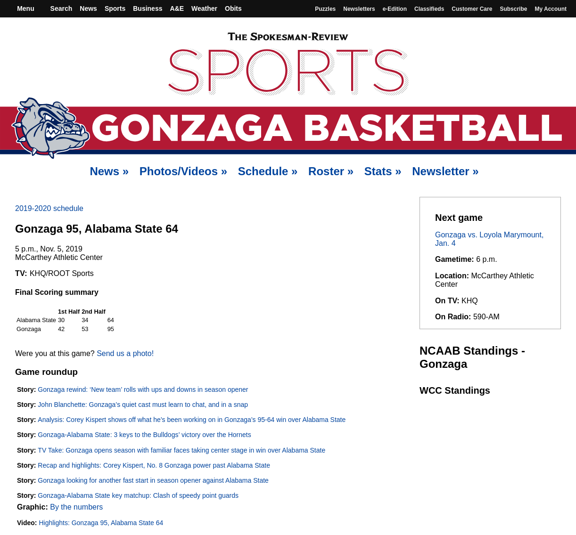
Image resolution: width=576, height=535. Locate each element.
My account (551, 9)
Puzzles (325, 9)
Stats (383, 171)
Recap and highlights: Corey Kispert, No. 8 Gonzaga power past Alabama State (154, 465)
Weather (204, 8)
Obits (233, 8)
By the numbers (76, 507)
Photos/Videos (183, 171)
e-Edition (395, 9)
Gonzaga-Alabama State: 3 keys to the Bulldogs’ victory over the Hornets (144, 434)
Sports (115, 8)
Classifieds (429, 9)
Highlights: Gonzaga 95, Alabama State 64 (101, 523)
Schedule (268, 171)
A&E (177, 8)
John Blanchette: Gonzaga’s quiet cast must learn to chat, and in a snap (143, 404)
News (88, 8)
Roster (331, 171)
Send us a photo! (125, 353)
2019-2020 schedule (49, 208)
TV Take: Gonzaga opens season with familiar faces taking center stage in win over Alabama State (181, 450)
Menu (24, 8)
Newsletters (359, 9)
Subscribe (513, 9)
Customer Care (472, 9)
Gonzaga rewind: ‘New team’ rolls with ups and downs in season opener (143, 389)
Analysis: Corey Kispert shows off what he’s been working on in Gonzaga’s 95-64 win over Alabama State (192, 419)
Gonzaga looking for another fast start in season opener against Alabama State (153, 480)
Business (147, 8)
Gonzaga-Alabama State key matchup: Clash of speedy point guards (138, 495)
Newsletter (445, 171)
